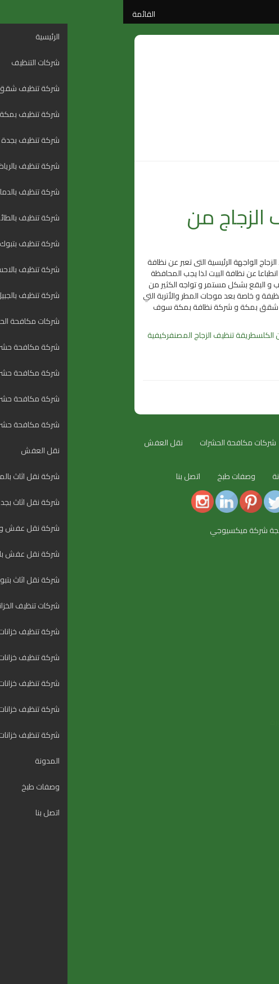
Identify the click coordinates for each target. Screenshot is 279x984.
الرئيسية (247, 442)
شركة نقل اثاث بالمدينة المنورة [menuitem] (218, 789)
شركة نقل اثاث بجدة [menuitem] (236, 800)
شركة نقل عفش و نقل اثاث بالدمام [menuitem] (211, 812)
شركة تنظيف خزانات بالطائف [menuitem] (224, 913)
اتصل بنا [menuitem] (256, 947)
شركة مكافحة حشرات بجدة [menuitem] (224, 744)
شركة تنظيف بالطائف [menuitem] (234, 654)
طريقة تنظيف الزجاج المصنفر (88, 335)
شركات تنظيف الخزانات (225, 476)
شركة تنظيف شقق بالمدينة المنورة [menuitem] (211, 598)
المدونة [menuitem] (255, 924)
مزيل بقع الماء (203, 346)
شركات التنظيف (194, 442)
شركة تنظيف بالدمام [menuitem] (235, 643)
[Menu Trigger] (263, 556)
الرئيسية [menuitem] (256, 564)
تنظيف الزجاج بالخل (232, 335)
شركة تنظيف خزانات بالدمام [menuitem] (225, 902)
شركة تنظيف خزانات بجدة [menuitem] (228, 890)
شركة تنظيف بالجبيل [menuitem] (236, 688)
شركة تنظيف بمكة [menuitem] (238, 609)
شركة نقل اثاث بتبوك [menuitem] (235, 834)
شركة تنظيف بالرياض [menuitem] (235, 632)
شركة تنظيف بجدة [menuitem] (238, 620)
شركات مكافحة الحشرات (114, 442)
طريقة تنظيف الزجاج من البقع (161, 228)
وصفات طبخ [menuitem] (249, 935)
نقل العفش (40, 442)
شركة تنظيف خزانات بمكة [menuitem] (227, 879)
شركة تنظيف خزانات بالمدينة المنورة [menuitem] (211, 868)
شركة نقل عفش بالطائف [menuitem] (227, 823)
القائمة (20, 14)
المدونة (247, 189)
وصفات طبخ (113, 476)
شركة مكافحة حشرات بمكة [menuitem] (223, 733)
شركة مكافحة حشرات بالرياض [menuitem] (221, 755)
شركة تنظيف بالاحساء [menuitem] (233, 677)
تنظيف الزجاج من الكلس (169, 335)
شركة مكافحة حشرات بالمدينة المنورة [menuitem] (207, 722)
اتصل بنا (65, 476)
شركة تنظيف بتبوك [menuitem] (238, 665)
